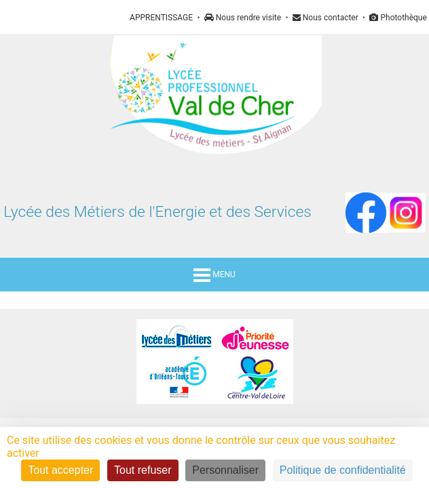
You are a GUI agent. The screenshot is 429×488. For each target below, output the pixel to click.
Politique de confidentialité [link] (343, 470)
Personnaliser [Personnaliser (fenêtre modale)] (225, 470)
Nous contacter (325, 17)
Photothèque (397, 17)
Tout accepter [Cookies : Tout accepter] (60, 470)
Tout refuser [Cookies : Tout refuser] (142, 470)
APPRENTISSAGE (161, 17)
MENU (214, 274)
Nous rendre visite (242, 17)
